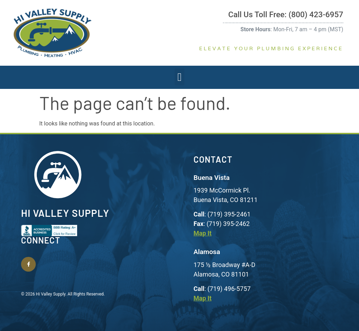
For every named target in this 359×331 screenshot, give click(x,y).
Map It (202, 233)
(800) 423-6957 (316, 14)
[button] (179, 77)
